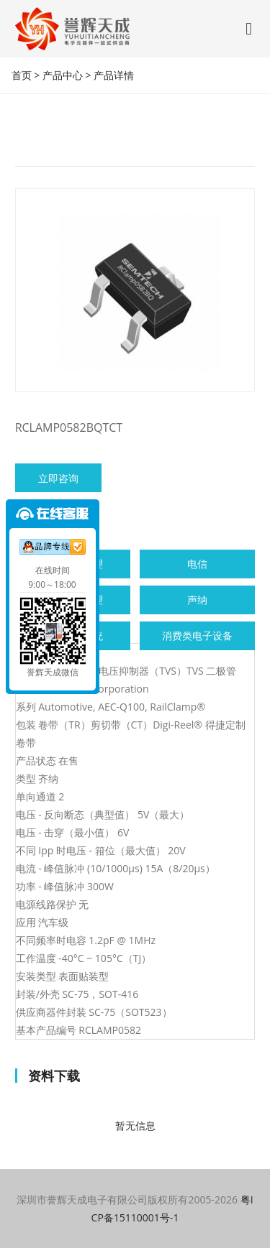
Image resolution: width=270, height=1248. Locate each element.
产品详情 (114, 75)
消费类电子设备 (197, 635)
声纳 (197, 599)
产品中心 (62, 75)
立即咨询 (58, 478)
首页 (22, 75)
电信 (197, 563)
